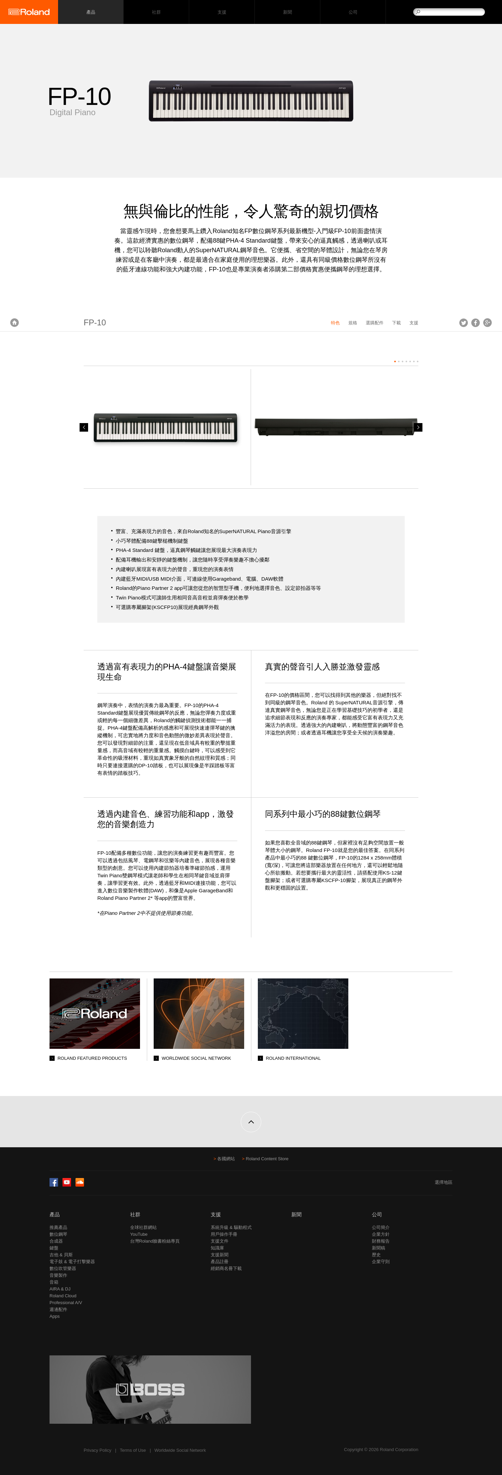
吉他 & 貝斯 (61, 1254)
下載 (396, 322)
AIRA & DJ (60, 1288)
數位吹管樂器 (63, 1268)
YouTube (139, 1234)
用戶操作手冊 (224, 1234)
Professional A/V (66, 1302)
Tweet (463, 322)
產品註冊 (219, 1261)
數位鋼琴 (58, 1234)
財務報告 (381, 1241)
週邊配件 (58, 1309)
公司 (353, 12)
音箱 (54, 1282)
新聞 (287, 12)
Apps (55, 1316)
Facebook (475, 322)
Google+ (487, 322)
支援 (222, 12)
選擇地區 (443, 1182)
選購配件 (375, 322)
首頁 (14, 322)
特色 (335, 322)
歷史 (376, 1254)
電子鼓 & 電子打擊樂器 (72, 1261)
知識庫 (217, 1247)
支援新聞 (219, 1254)
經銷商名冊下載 (226, 1268)
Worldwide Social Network (180, 1450)
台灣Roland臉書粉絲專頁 (155, 1241)
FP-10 (95, 322)
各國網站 (226, 1158)
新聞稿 (378, 1247)
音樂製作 (58, 1275)
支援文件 (219, 1241)
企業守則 (381, 1261)
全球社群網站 (143, 1227)
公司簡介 (381, 1227)
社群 (156, 12)
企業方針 (381, 1234)
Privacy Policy (97, 1450)
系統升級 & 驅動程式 (231, 1227)
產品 (55, 1214)
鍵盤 (54, 1247)
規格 (352, 322)
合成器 (56, 1241)
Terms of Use (133, 1450)
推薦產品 (58, 1227)
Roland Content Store (267, 1158)
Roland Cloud (63, 1295)
